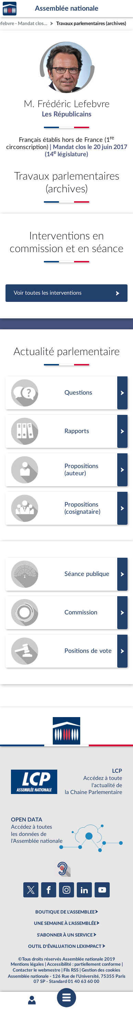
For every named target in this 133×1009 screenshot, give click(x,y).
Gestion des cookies (101, 970)
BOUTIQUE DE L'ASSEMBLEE (65, 912)
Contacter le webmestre (36, 970)
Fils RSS (70, 970)
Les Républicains (67, 114)
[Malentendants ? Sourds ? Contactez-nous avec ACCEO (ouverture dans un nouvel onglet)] (62, 868)
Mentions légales (27, 964)
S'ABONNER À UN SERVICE (65, 935)
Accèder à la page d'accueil (9, 8)
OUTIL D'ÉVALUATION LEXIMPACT (64, 946)
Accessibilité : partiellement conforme (84, 964)
